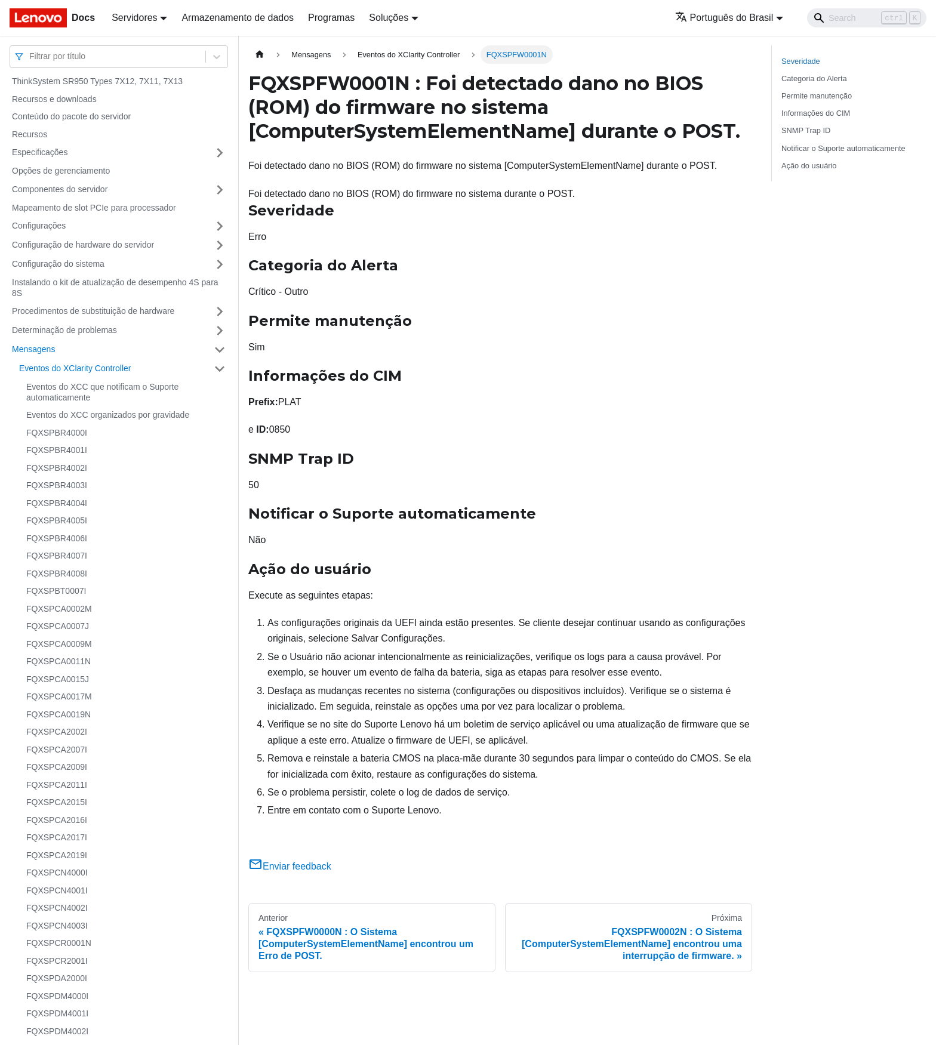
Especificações (39, 152)
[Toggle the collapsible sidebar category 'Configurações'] (220, 226)
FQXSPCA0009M (59, 644)
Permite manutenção (816, 95)
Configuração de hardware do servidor (83, 244)
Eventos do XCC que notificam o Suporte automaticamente (102, 392)
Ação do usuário (808, 165)
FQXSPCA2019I (56, 855)
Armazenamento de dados (237, 18)
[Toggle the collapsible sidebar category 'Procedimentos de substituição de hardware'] (220, 311)
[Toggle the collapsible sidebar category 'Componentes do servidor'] (220, 189)
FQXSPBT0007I (56, 591)
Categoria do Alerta (814, 78)
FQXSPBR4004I (56, 503)
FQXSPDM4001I (57, 1013)
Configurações (39, 225)
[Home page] (259, 54)
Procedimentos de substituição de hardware (93, 311)
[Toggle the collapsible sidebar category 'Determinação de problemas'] (220, 330)
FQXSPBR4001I (56, 450)
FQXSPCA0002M (59, 609)
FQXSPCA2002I (56, 731)
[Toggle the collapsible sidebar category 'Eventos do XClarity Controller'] (220, 368)
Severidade (800, 61)
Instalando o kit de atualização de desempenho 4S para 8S (115, 288)
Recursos (29, 134)
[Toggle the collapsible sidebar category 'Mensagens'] (220, 349)
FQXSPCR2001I (57, 961)
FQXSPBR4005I (56, 520)
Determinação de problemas (64, 330)
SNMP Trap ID (805, 130)
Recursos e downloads (54, 99)
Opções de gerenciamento (61, 170)
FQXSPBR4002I (56, 468)
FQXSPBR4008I (56, 573)
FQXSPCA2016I (56, 820)
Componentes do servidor (59, 189)
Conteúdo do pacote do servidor (71, 116)
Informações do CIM (815, 113)
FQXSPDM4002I (57, 1031)
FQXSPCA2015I (56, 802)
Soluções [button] (388, 18)
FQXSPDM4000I (57, 996)
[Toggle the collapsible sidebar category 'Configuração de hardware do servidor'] (220, 245)
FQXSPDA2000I (56, 978)
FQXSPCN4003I (57, 925)
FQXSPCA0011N (58, 661)
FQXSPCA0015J (57, 679)
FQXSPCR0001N (58, 943)
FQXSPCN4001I (57, 890)
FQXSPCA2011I (56, 785)
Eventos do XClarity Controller (75, 368)
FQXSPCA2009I (56, 767)
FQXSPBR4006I (56, 538)
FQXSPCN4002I (57, 908)
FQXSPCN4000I (57, 872)
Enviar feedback (289, 866)
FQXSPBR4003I (56, 485)
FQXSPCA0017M (59, 696)
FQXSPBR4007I (56, 555)
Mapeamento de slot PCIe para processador (94, 207)
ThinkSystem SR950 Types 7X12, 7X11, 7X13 (97, 81)
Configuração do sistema (58, 264)
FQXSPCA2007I (56, 749)
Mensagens (33, 349)
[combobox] (30, 56)
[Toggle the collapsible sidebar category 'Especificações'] (220, 152)
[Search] (866, 17)
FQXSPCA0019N (58, 714)
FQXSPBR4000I (56, 432)
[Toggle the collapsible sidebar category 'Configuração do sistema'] (220, 264)
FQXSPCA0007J (57, 626)
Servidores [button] (134, 18)
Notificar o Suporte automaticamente (843, 148)
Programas (331, 18)
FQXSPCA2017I (56, 837)
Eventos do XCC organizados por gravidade (107, 415)
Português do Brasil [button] (724, 18)
